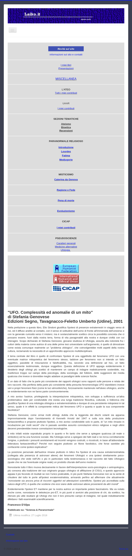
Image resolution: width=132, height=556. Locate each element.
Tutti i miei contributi (66, 92)
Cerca (41, 42)
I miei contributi (66, 108)
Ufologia (65, 250)
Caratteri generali (65, 243)
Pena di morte (66, 200)
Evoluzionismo (66, 211)
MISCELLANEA (65, 78)
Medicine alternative (66, 246)
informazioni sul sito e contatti (66, 54)
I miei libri (66, 65)
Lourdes (66, 151)
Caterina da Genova (66, 179)
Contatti (10, 534)
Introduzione (66, 147)
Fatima (66, 155)
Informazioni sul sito (17, 540)
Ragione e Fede (66, 190)
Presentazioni (66, 68)
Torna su (123, 548)
